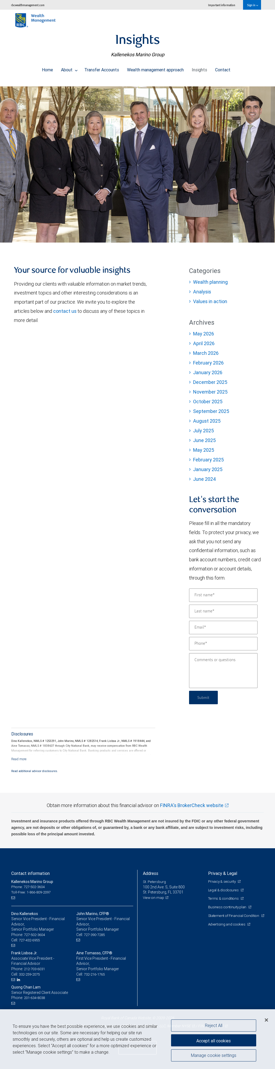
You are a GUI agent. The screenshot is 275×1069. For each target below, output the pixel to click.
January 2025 (207, 469)
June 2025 (204, 440)
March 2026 (206, 353)
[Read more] (19, 759)
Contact (222, 68)
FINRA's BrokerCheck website (191, 805)
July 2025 (203, 430)
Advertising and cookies (227, 929)
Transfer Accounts (101, 68)
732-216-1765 (95, 974)
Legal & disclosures (224, 889)
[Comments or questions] (223, 670)
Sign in (252, 5)
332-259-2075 (30, 974)
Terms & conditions (224, 898)
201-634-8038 (36, 997)
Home (47, 68)
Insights (199, 68)
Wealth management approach (155, 68)
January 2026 (207, 372)
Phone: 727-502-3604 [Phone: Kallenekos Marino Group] (29, 886)
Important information (221, 5)
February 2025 (208, 460)
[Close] (266, 1020)
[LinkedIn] (19, 979)
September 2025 (211, 411)
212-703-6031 (36, 968)
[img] (137, 162)
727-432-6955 (30, 939)
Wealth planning (210, 282)
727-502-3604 (36, 934)
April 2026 (204, 343)
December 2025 (210, 382)
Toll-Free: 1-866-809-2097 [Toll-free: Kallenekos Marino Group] (32, 892)
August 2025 (206, 421)
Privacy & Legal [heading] (222, 873)
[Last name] (223, 611)
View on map (154, 897)
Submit (204, 697)
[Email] (223, 627)
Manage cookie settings (213, 1056)
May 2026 (203, 334)
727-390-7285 (95, 934)
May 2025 (203, 450)
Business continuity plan (228, 907)
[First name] (223, 595)
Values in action (210, 301)
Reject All (213, 1025)
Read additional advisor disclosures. (34, 771)
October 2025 (207, 401)
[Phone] (223, 643)
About (69, 68)
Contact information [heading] (30, 873)
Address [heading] (150, 873)
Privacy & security (222, 881)
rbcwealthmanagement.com (28, 5)
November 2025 (210, 392)
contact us (65, 311)
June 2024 (204, 479)
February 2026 (208, 363)
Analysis (202, 292)
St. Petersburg (154, 881)
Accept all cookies (213, 1039)
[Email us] (13, 897)
